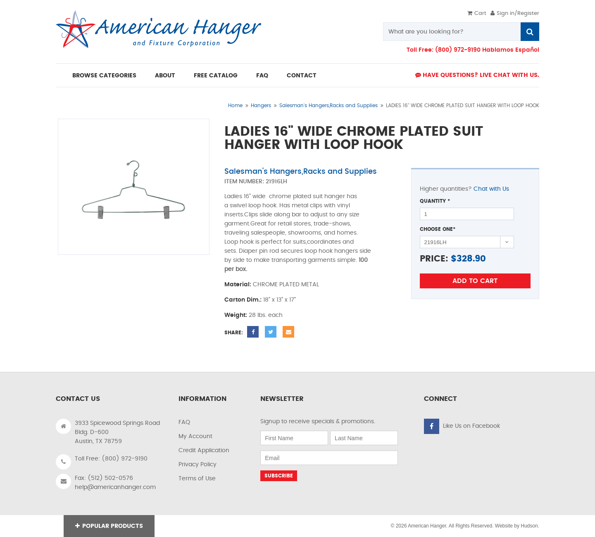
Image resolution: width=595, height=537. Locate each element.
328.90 (471, 258)
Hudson (529, 526)
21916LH (276, 182)
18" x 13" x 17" (279, 300)
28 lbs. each (266, 315)
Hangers (261, 105)
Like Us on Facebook (471, 426)
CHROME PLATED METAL (286, 285)
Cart (476, 13)
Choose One (437, 229)
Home (235, 105)
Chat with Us (491, 189)
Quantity (435, 201)
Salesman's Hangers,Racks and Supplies (328, 105)
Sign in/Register (514, 13)
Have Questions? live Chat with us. (477, 75)
